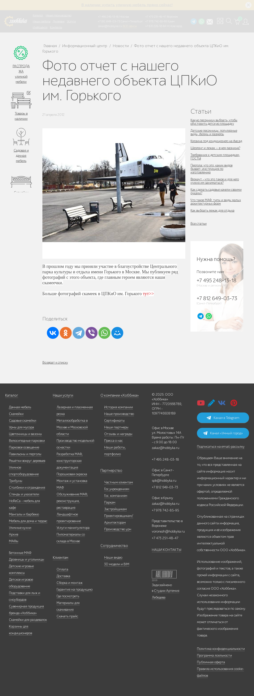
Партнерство (110, 471)
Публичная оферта (211, 662)
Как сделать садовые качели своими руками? (216, 195)
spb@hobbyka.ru (164, 480)
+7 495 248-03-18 (165, 459)
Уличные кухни (20, 528)
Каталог (38, 15)
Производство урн (117, 529)
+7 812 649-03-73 (109, 21)
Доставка (63, 576)
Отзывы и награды (118, 434)
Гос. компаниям (115, 496)
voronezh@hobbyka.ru (168, 531)
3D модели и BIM (116, 564)
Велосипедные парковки (27, 441)
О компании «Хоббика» (118, 395)
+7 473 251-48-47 (155, 16)
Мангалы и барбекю (24, 514)
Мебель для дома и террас (28, 521)
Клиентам (60, 558)
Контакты (56, 27)
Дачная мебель (20, 407)
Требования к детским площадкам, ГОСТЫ (216, 160)
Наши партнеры (116, 427)
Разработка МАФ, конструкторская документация (70, 461)
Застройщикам (115, 509)
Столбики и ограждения (27, 487)
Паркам (109, 502)
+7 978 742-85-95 (156, 21)
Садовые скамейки (22, 420)
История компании (118, 407)
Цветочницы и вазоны (25, 434)
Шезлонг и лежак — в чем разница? (216, 151)
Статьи (200, 111)
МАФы (13, 541)
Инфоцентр (40, 27)
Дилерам (58, 21)
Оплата (62, 569)
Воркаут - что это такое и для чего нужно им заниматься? (215, 184)
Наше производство (58, 15)
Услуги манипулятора (73, 528)
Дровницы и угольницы (26, 559)
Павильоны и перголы (25, 454)
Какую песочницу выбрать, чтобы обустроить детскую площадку (215, 122)
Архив (13, 534)
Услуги (71, 21)
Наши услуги (63, 395)
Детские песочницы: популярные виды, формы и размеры (214, 132)
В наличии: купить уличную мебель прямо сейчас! (127, 5)
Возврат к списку (55, 362)
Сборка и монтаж (70, 583)
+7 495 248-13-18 (108, 16)
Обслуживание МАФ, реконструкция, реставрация (72, 501)
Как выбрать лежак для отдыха (213, 214)
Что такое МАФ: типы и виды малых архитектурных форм (211, 205)
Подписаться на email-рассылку (221, 446)
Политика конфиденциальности (221, 649)
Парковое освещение (24, 447)
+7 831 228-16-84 (155, 26)
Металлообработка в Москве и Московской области (72, 427)
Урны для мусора (21, 427)
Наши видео (113, 557)
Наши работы (41, 21)
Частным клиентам (118, 482)
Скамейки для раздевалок (28, 620)
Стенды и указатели (24, 494)
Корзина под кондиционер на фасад (212, 143)
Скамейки (16, 414)
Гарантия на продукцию (75, 589)
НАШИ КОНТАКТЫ (166, 550)
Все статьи (198, 227)
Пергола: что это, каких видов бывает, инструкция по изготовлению (212, 172)
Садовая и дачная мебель (21, 155)
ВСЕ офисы (130, 26)
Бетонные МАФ (20, 553)
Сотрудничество (112, 546)
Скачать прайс (67, 616)
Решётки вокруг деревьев (27, 461)
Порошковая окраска (72, 474)
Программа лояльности (214, 655)
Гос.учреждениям (116, 489)
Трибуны (15, 481)
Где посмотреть (68, 596)
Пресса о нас (113, 441)
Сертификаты (114, 420)
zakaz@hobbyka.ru (110, 26)
